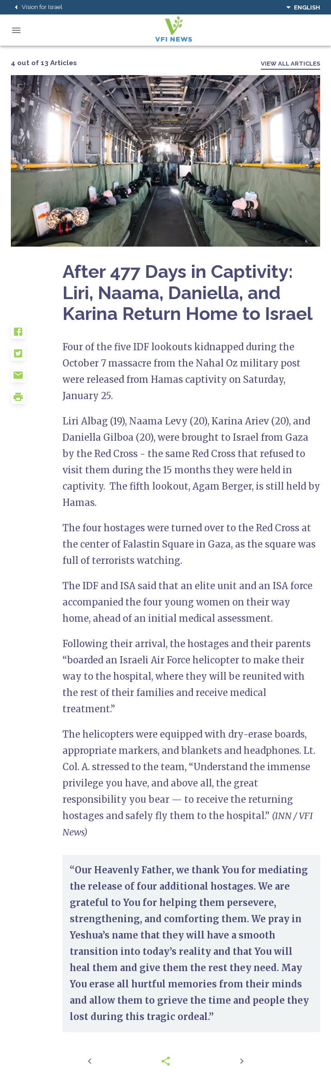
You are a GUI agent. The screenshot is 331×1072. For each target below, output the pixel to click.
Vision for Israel (36, 7)
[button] (36, 335)
